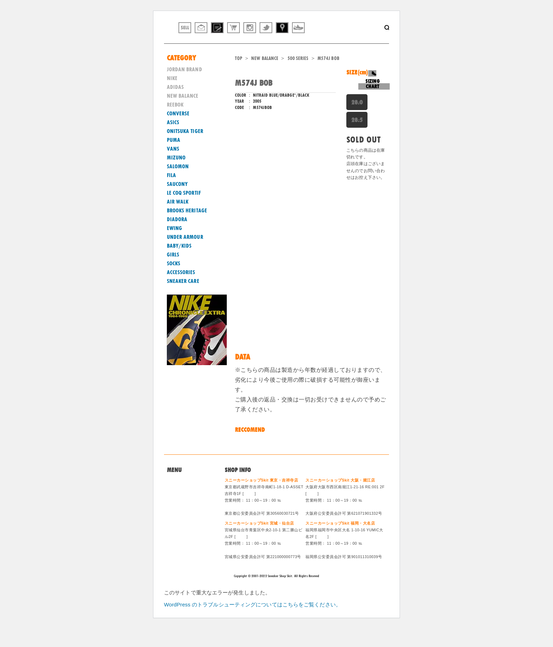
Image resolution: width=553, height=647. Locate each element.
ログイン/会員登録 (187, 542)
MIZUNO (176, 176)
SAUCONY (177, 202)
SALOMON (178, 185)
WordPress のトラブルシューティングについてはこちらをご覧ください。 (252, 623)
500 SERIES (298, 76)
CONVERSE (178, 132)
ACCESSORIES (181, 291)
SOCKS (174, 282)
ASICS (173, 141)
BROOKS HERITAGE (187, 229)
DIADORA (177, 238)
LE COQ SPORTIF (184, 211)
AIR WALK (178, 220)
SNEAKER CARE (183, 299)
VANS (173, 167)
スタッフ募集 (182, 534)
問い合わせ (179, 508)
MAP (249, 512)
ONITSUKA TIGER (185, 149)
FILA (171, 193)
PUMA (173, 158)
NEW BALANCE (264, 76)
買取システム (182, 517)
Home (173, 500)
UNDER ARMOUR (185, 255)
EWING (174, 246)
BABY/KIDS (179, 264)
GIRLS (173, 273)
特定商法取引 (182, 525)
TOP (238, 76)
